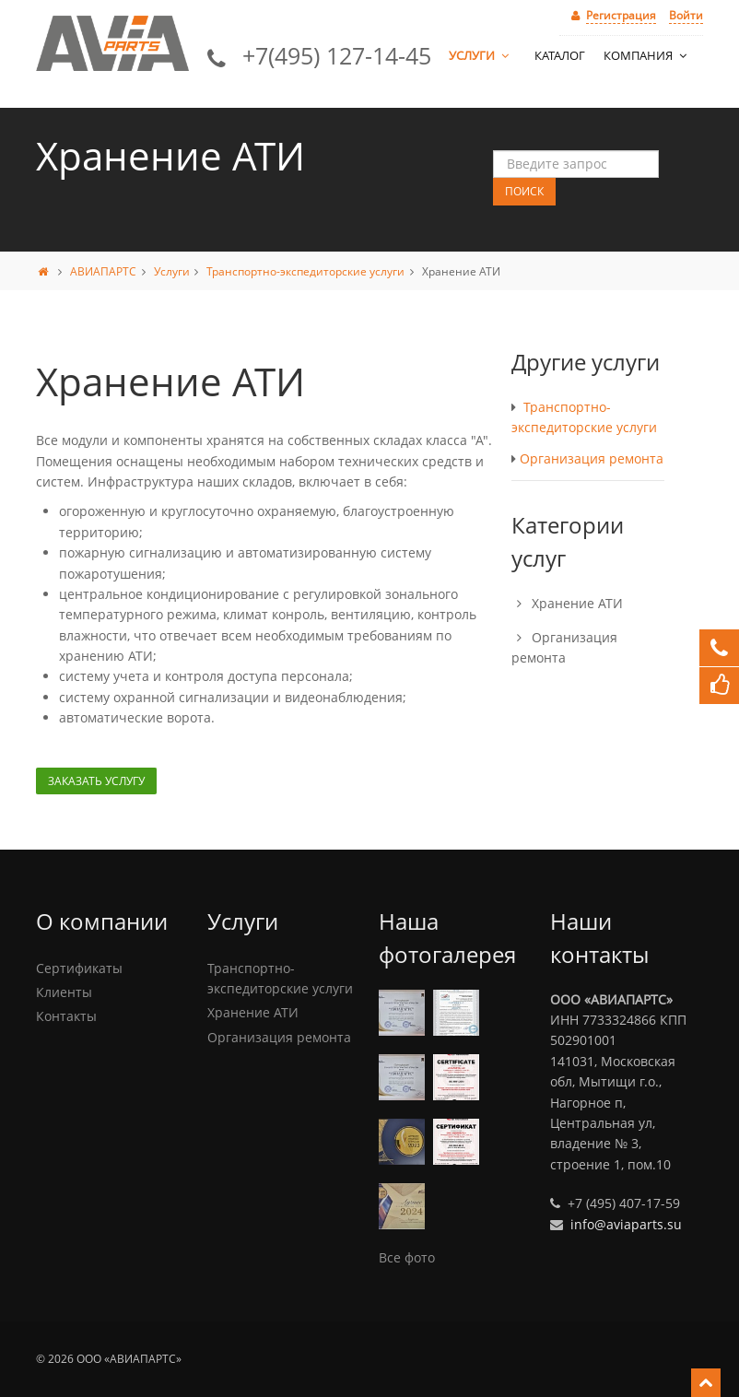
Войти (686, 15)
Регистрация (621, 15)
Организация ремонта (591, 458)
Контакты (66, 1016)
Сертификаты (79, 968)
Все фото (407, 1257)
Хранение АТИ (577, 603)
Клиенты (64, 992)
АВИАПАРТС (103, 271)
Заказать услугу (96, 781)
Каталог (559, 55)
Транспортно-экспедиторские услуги (305, 271)
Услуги (480, 55)
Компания (647, 55)
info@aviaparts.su (626, 1224)
